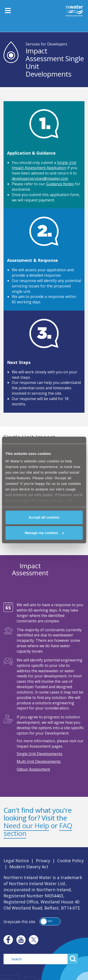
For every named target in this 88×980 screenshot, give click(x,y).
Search (73, 959)
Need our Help (26, 825)
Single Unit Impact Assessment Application (44, 165)
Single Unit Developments (39, 753)
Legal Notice (16, 860)
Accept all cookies (44, 517)
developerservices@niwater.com (40, 178)
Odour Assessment (33, 769)
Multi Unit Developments (39, 761)
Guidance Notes (60, 183)
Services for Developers (46, 44)
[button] (50, 921)
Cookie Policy (70, 860)
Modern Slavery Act (28, 866)
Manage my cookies (44, 533)
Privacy (43, 860)
